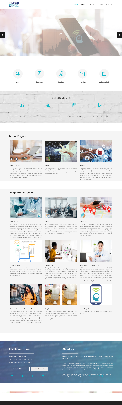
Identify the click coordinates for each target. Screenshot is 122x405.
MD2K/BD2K (14, 222)
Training (109, 4)
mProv (47, 165)
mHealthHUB (104, 82)
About (83, 4)
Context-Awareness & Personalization (23, 309)
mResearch (49, 265)
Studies (100, 4)
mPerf (47, 222)
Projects (91, 4)
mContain (83, 222)
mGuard (82, 165)
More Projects (85, 309)
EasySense (48, 309)
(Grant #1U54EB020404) (95, 376)
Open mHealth (15, 265)
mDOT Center (15, 165)
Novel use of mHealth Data (89, 265)
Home (76, 4)
